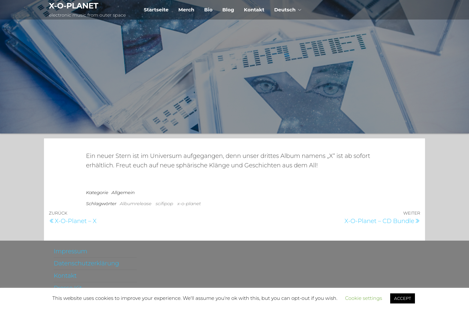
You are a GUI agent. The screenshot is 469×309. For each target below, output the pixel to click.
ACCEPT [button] (402, 298)
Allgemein (123, 192)
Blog (228, 10)
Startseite (156, 10)
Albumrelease (135, 203)
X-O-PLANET (73, 5)
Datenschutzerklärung (86, 263)
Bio (208, 10)
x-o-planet (189, 203)
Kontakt (254, 10)
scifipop (164, 203)
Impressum (70, 251)
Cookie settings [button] (363, 298)
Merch (186, 10)
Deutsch (285, 10)
